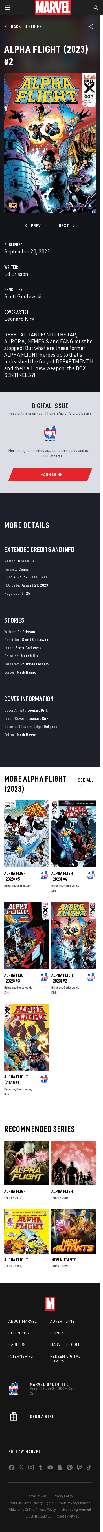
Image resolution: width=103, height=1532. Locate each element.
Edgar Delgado (45, 726)
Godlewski (70, 885)
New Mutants (63, 1260)
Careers (17, 1344)
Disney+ (58, 1333)
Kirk (29, 885)
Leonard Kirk (19, 318)
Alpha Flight (16, 1191)
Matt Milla (30, 655)
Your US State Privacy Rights (31, 1503)
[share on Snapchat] (60, 1468)
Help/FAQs (18, 1333)
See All (86, 782)
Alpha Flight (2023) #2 (63, 978)
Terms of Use (37, 1496)
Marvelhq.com (64, 1344)
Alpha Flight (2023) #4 (63, 876)
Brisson (9, 885)
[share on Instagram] (31, 1468)
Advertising (62, 1321)
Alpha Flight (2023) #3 (16, 978)
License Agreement (76, 1509)
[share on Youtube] (50, 1468)
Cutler (20, 885)
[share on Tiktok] (89, 1468)
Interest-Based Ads (36, 1516)
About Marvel (22, 1321)
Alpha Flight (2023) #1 (16, 1079)
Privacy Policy (62, 1496)
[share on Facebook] (11, 1469)
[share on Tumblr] (40, 1468)
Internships (20, 1356)
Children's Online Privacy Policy (32, 1509)
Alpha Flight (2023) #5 (16, 876)
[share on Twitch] (79, 1468)
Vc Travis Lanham (35, 663)
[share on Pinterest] (70, 1468)
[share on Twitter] (21, 1468)
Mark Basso (26, 672)
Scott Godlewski (22, 296)
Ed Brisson (16, 274)
